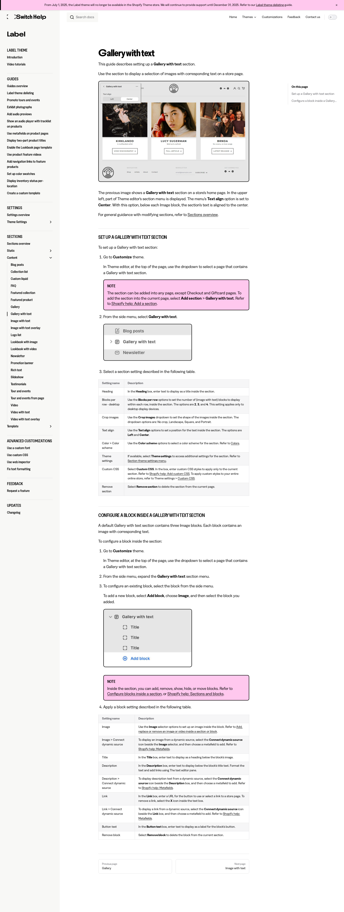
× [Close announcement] (336, 5)
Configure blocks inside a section (134, 694)
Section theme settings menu (147, 460)
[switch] (332, 17)
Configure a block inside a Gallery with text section (314, 101)
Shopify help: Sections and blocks (195, 694)
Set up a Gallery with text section (313, 94)
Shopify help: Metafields (154, 749)
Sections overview (203, 215)
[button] (30, 50)
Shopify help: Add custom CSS (169, 473)
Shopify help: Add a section (134, 304)
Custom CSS (186, 478)
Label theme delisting (270, 5)
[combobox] (82, 17)
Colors (235, 443)
